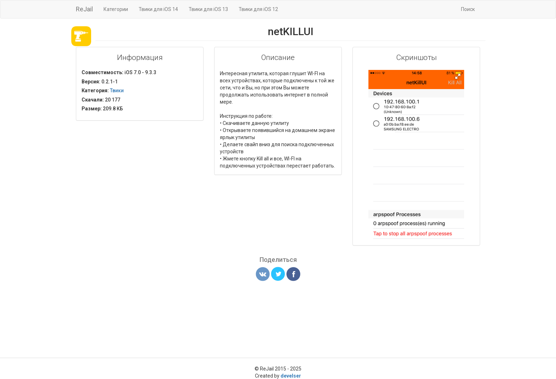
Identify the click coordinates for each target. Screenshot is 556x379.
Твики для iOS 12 (258, 9)
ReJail (84, 9)
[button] (457, 76)
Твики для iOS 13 (208, 9)
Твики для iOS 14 (158, 9)
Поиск (468, 9)
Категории (116, 9)
